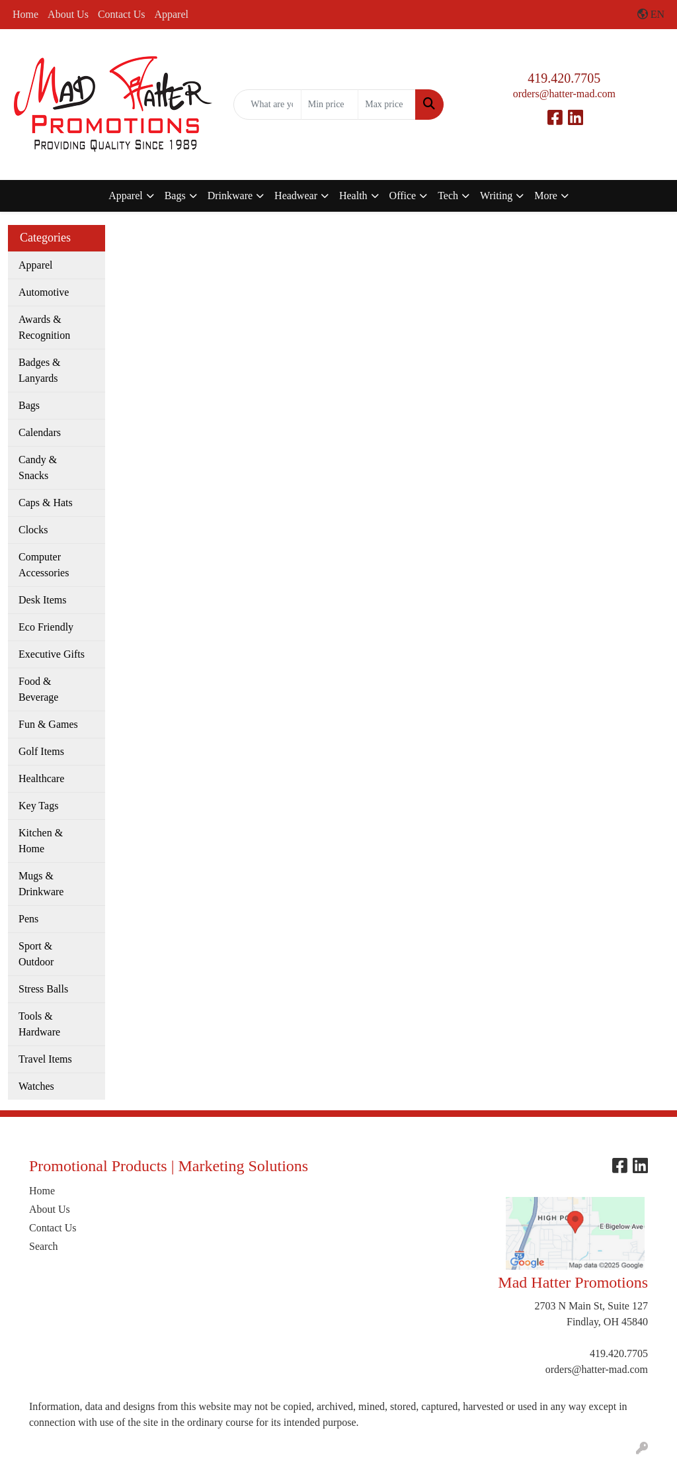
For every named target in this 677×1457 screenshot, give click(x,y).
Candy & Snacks (38, 467)
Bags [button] (175, 195)
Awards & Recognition (44, 327)
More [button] (545, 195)
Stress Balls (43, 988)
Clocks (33, 529)
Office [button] (403, 195)
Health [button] (353, 195)
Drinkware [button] (230, 195)
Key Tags (38, 805)
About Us (68, 14)
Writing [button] (496, 195)
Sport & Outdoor (36, 953)
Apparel (171, 14)
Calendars (40, 432)
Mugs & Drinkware (41, 883)
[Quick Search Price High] (386, 104)
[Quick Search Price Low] (329, 104)
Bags (29, 405)
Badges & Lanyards (40, 370)
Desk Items (42, 599)
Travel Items (45, 1059)
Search (43, 1246)
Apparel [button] (125, 195)
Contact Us (121, 14)
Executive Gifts (52, 654)
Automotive (44, 292)
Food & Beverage (38, 689)
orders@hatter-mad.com (564, 93)
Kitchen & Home (41, 840)
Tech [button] (448, 195)
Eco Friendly (46, 627)
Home (25, 14)
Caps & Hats (46, 502)
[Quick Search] (267, 104)
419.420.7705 (564, 78)
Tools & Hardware (39, 1024)
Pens (28, 918)
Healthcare (41, 778)
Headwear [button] (295, 195)
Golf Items (41, 751)
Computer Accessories (44, 564)
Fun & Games (48, 724)
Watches (36, 1086)
